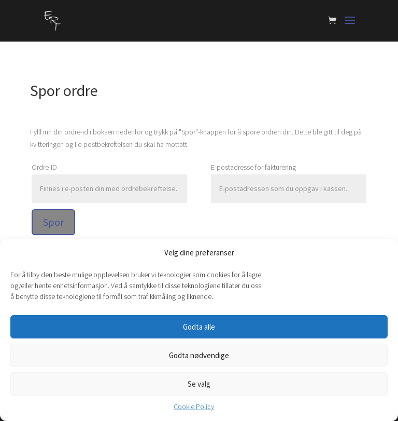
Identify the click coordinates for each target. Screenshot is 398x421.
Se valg (199, 384)
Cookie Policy (194, 406)
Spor (53, 221)
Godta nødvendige (199, 355)
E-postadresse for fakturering (253, 167)
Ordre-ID (44, 167)
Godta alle (199, 327)
